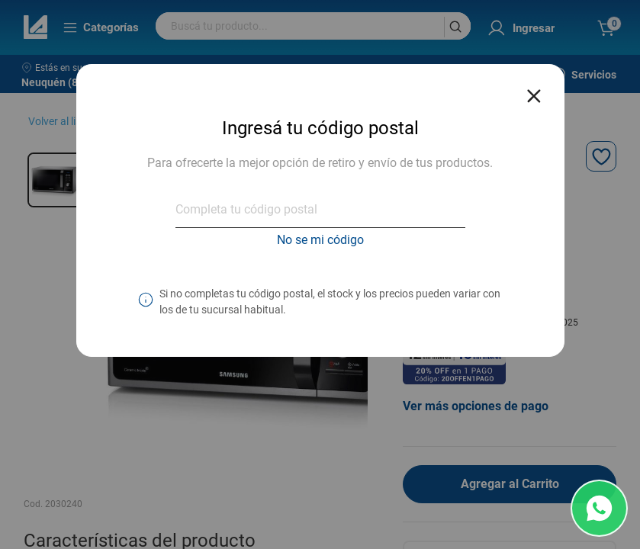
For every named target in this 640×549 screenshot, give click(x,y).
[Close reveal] (534, 91)
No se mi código (320, 240)
